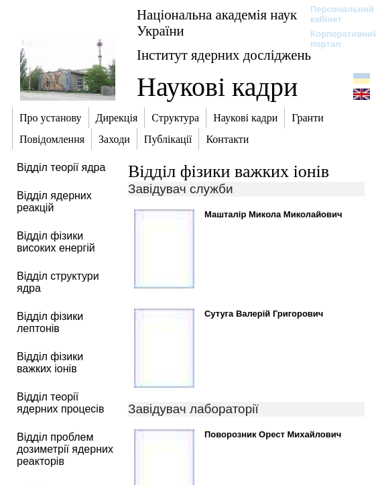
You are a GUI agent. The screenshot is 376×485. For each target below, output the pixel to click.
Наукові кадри (217, 87)
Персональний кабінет (335, 14)
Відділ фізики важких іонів (228, 171)
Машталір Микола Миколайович (273, 214)
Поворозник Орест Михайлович (272, 434)
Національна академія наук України (217, 22)
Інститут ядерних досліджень (224, 54)
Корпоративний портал (335, 39)
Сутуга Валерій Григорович (263, 314)
